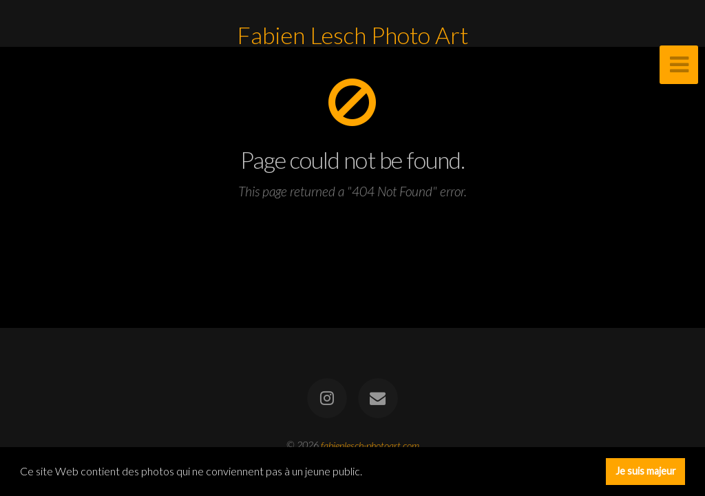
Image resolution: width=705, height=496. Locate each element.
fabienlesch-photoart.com (370, 445)
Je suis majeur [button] (645, 471)
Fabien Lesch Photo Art (352, 35)
